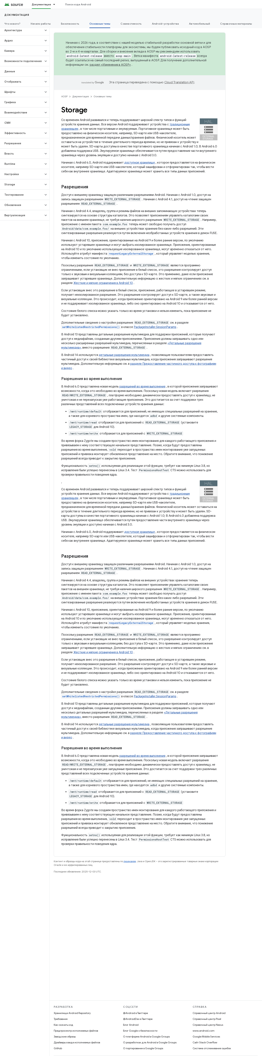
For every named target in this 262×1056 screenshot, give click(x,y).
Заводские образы (65, 1036)
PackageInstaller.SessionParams (155, 327)
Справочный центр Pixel (207, 1019)
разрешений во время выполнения (142, 386)
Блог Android (131, 1024)
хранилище (139, 162)
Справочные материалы (236, 23)
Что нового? (12, 23)
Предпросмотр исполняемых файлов (76, 1030)
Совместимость (131, 23)
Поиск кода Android (78, 4)
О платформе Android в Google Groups (146, 1036)
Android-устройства (165, 23)
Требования (61, 1019)
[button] (21, 30)
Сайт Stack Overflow (205, 1042)
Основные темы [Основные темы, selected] (99, 23)
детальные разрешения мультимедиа (124, 355)
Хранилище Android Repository (72, 1013)
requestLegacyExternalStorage (131, 253)
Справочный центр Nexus (208, 1024)
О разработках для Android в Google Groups (150, 1042)
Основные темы (103, 96)
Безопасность (70, 23)
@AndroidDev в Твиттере (137, 1019)
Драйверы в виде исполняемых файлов (77, 1042)
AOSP (64, 96)
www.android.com (203, 1030)
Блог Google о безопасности (140, 1030)
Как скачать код (63, 1024)
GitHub (58, 1048)
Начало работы (41, 23)
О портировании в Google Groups (143, 1048)
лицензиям (129, 861)
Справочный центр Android (209, 1013)
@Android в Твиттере (135, 1013)
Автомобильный (199, 23)
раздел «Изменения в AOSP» (110, 65)
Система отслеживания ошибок (212, 1048)
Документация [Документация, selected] (41, 4)
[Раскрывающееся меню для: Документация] (56, 4)
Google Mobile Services (206, 1036)
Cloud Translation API (179, 82)
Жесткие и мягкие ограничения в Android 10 (103, 283)
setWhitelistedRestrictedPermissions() (91, 327)
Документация (16, 15)
